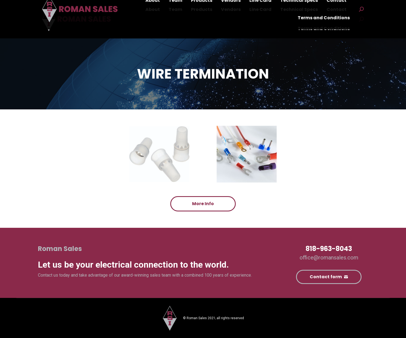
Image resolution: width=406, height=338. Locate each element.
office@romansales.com (329, 257)
